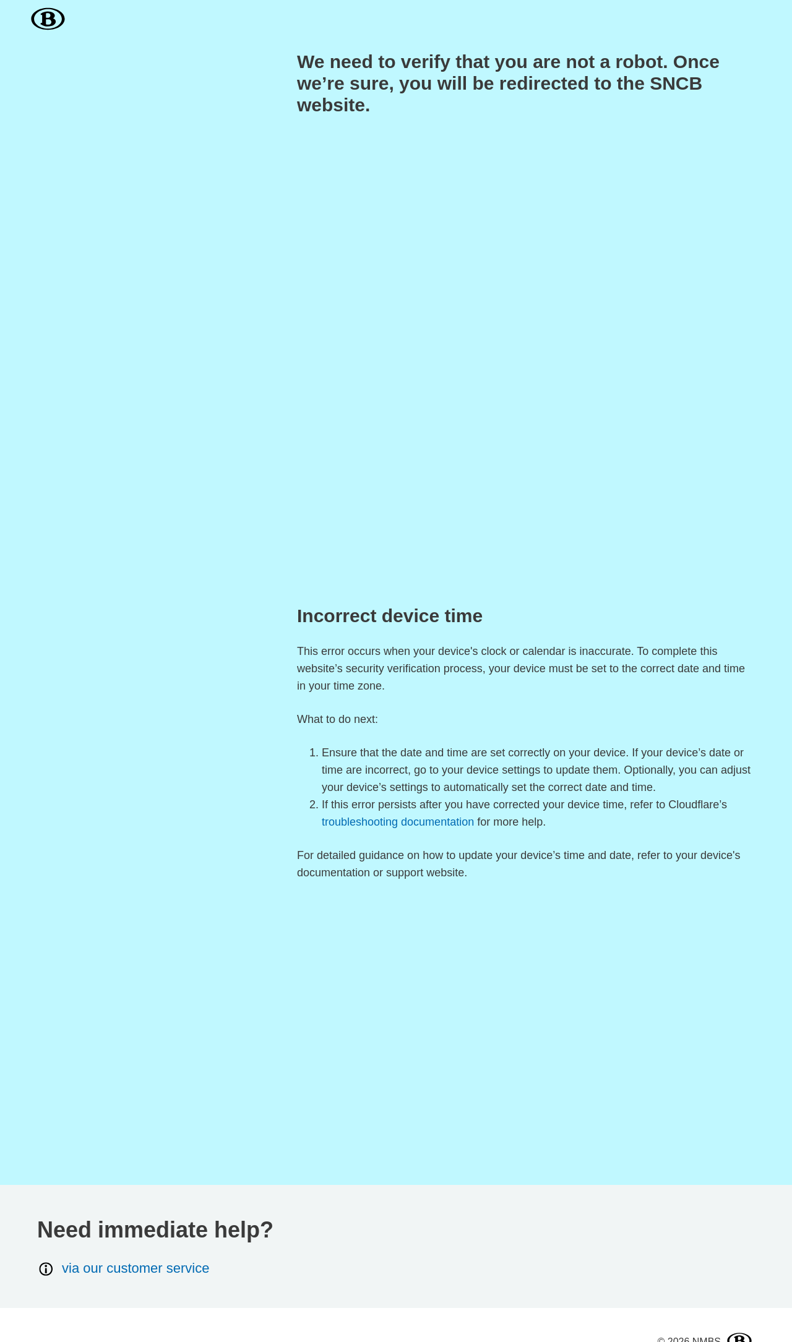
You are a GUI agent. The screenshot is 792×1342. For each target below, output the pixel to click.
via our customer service (123, 1268)
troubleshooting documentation (398, 822)
